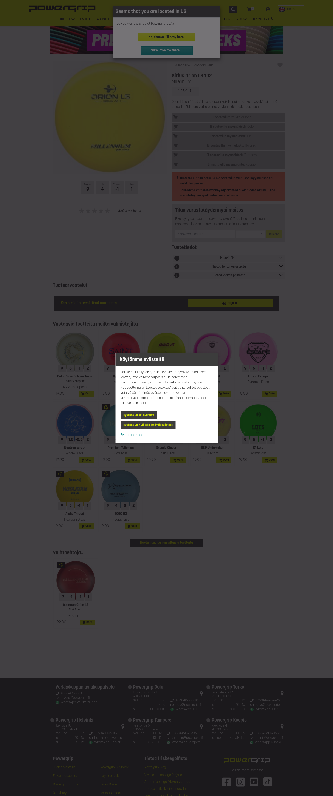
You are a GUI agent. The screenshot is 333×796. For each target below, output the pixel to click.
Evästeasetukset (132, 435)
